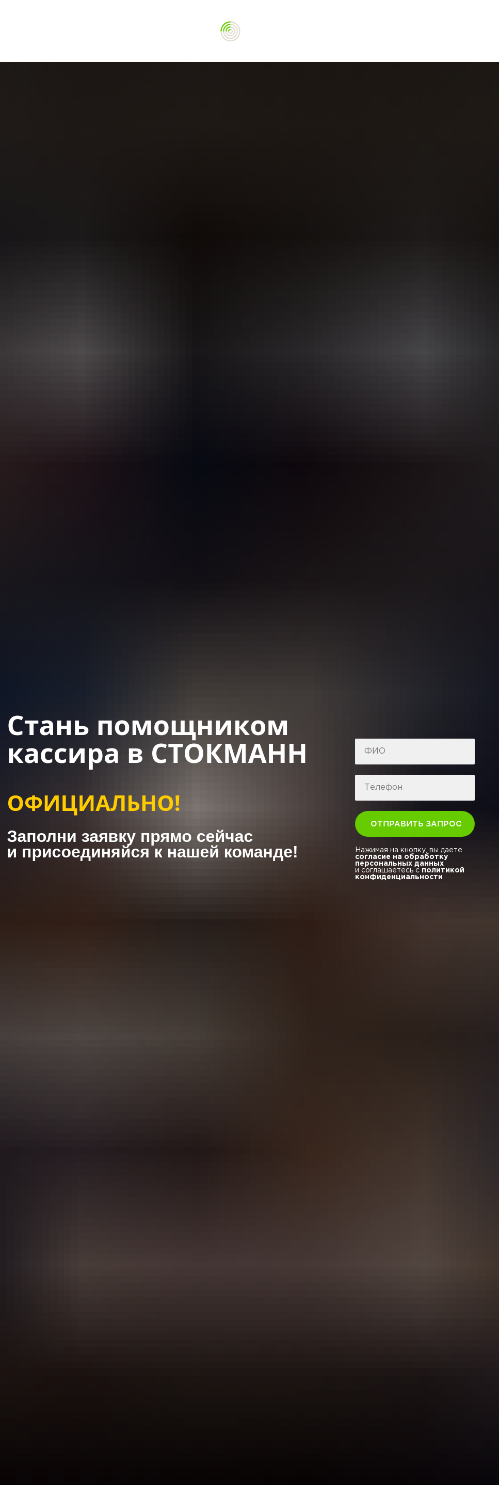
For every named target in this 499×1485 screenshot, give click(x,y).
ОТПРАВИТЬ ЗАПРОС (423, 824)
